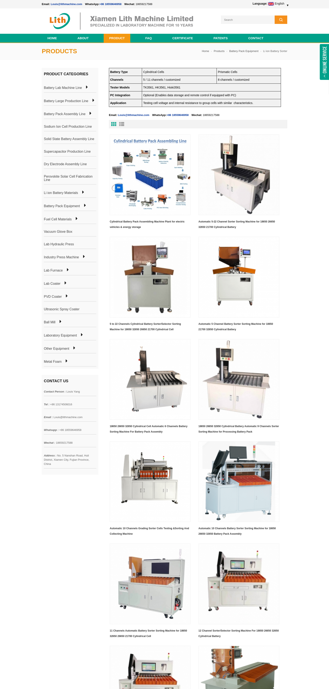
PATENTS (220, 37)
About (83, 37)
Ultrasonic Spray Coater (62, 308)
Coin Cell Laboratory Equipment (111, 582)
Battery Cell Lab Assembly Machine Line (263, 680)
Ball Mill (49, 321)
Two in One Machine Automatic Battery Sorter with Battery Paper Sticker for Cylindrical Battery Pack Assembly (133, 497)
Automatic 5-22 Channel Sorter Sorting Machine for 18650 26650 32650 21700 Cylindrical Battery (194, 197)
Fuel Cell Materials (58, 218)
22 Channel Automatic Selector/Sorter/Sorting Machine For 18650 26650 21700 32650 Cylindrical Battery (258, 422)
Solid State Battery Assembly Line (69, 138)
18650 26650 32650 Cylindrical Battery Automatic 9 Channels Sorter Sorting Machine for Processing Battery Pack (255, 272)
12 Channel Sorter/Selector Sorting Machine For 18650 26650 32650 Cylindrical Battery (136, 421)
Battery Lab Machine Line (63, 86)
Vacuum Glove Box (58, 230)
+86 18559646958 (110, 4)
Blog (45, 582)
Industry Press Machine (61, 256)
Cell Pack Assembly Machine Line (183, 680)
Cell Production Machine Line (221, 680)
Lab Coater (52, 282)
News (45, 574)
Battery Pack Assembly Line (64, 113)
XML (45, 597)
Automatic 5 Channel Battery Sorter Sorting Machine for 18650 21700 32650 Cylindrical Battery (136, 272)
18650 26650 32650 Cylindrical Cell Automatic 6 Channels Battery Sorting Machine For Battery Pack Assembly (194, 272)
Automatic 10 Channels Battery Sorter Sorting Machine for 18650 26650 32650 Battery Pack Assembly (194, 347)
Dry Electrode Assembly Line (65, 163)
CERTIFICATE (182, 37)
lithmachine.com (135, 680)
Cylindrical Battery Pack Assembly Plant (117, 559)
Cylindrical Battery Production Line (113, 589)
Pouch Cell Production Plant (109, 567)
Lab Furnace (53, 269)
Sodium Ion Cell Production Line (68, 125)
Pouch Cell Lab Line (104, 574)
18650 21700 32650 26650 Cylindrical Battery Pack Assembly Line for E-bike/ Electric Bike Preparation (189, 564)
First (115, 520)
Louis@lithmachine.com (68, 415)
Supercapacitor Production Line (67, 150)
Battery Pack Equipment (243, 50)
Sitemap (47, 589)
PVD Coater (53, 295)
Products (219, 50)
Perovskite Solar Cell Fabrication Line (68, 177)
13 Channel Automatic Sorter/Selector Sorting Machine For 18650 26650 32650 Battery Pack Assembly (195, 422)
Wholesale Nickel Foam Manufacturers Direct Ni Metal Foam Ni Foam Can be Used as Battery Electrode (189, 641)
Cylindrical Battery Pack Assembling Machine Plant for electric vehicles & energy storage (136, 197)
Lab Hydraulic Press (59, 243)
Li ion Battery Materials (61, 192)
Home (52, 37)
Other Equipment (56, 347)
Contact (255, 37)
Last (128, 520)
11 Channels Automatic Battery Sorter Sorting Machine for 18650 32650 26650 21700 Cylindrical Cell (256, 347)
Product (117, 37)
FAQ (148, 37)
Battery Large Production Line (66, 99)
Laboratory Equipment (60, 334)
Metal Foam (52, 360)
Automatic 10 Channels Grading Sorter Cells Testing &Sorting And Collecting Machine (136, 346)
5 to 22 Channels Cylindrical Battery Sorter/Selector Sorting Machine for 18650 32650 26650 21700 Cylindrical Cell (258, 197)
